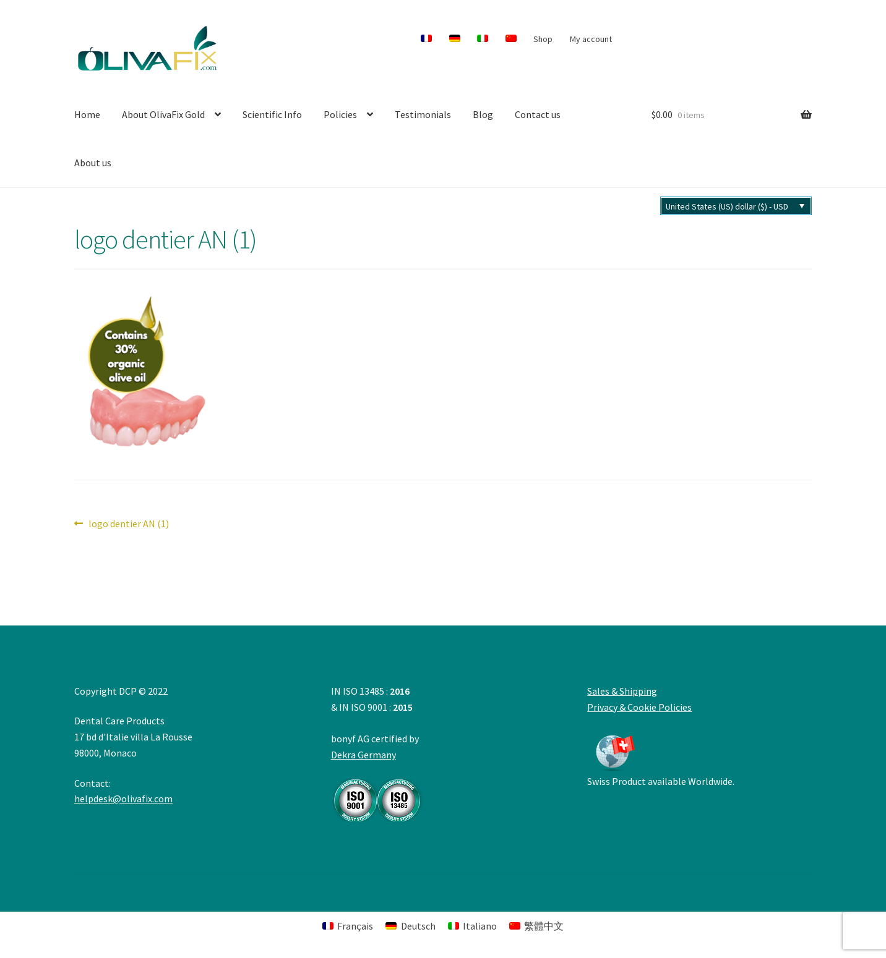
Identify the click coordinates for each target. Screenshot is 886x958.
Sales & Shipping (622, 691)
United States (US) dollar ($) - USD (727, 206)
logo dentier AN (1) (128, 524)
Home (87, 114)
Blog (483, 114)
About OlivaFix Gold (163, 114)
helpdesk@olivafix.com (123, 798)
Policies (340, 114)
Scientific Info (272, 114)
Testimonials (423, 114)
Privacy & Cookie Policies (639, 707)
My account (591, 39)
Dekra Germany (377, 784)
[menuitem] (426, 39)
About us (92, 162)
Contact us (538, 114)
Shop (543, 39)
